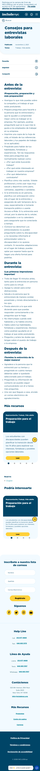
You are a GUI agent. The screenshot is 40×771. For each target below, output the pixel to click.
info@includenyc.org (20, 696)
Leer (18, 458)
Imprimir (20, 67)
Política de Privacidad (20, 738)
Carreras (20, 725)
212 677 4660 (22, 638)
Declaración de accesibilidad (20, 752)
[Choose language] (31, 14)
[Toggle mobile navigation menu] (36, 14)
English (9, 481)
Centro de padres (20, 719)
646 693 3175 (22, 643)
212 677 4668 (22, 661)
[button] (34, 439)
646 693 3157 (22, 666)
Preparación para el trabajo (18, 420)
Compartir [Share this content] (20, 74)
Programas (20, 714)
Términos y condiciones (20, 745)
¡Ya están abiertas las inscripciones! (18, 7)
